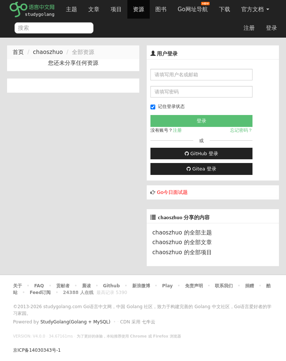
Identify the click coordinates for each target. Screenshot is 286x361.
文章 (93, 9)
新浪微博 (141, 285)
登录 (271, 28)
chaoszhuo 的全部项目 (182, 252)
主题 (71, 9)
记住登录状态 (167, 106)
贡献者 (63, 285)
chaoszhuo (48, 52)
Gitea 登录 (201, 169)
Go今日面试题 (172, 192)
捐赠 (249, 285)
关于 (17, 285)
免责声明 (194, 285)
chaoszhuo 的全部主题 (182, 232)
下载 (224, 9)
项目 (116, 9)
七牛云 (148, 322)
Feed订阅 (40, 292)
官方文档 (255, 9)
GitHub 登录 (201, 153)
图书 (160, 9)
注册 (249, 28)
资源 (138, 9)
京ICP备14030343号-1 (37, 350)
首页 (18, 52)
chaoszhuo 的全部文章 (182, 242)
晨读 (86, 285)
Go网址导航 (194, 7)
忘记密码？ (241, 130)
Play (167, 285)
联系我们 (224, 285)
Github (111, 285)
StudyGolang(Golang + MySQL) (75, 322)
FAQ (39, 285)
